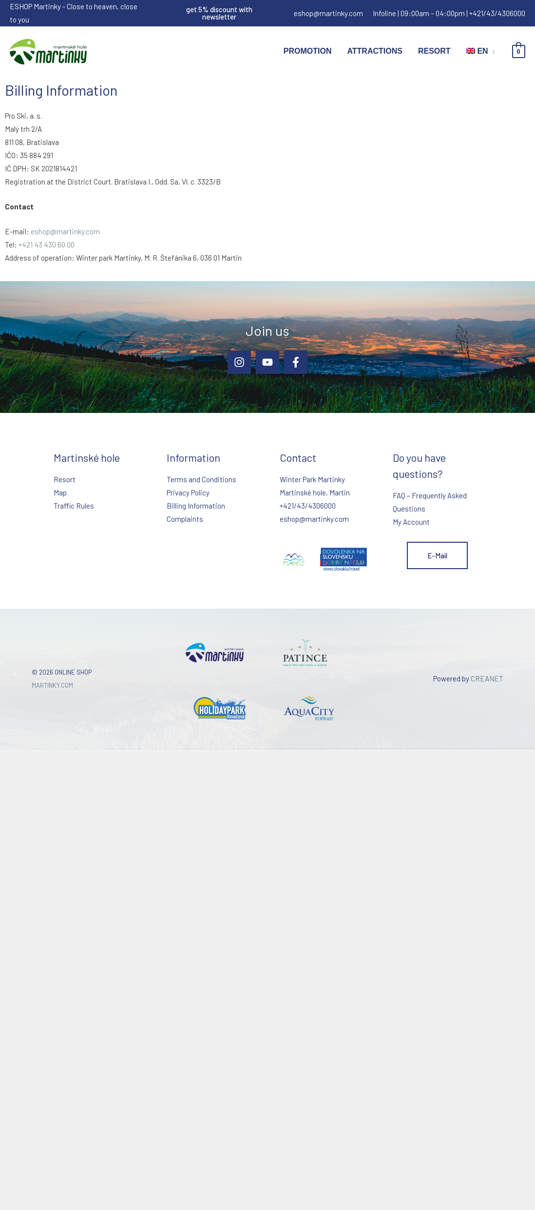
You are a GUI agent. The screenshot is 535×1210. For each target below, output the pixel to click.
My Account (411, 521)
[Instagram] (239, 362)
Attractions (374, 51)
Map (60, 492)
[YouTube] (267, 362)
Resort (434, 51)
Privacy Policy (188, 492)
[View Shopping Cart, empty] (518, 51)
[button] (219, 13)
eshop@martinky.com (328, 13)
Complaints (185, 518)
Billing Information (196, 505)
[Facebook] (295, 362)
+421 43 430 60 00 (47, 244)
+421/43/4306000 (497, 13)
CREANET (487, 678)
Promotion (308, 51)
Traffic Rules (74, 505)
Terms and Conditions (201, 479)
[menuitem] (480, 51)
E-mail (437, 555)
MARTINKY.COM (52, 685)
